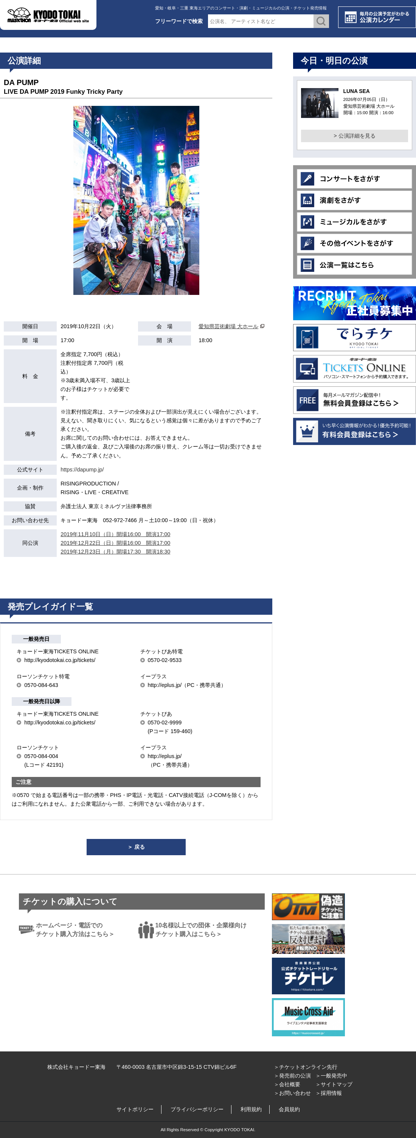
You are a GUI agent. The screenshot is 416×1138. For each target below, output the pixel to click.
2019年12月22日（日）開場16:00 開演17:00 (115, 543)
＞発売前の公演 (292, 1076)
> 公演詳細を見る (354, 136)
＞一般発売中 (331, 1076)
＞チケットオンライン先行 (305, 1067)
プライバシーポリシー (197, 1109)
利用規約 (251, 1109)
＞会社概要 (287, 1084)
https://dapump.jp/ (82, 470)
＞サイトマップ (333, 1084)
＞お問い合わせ (292, 1093)
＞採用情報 (328, 1093)
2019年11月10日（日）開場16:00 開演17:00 (115, 534)
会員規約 (289, 1109)
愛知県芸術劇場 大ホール (228, 326)
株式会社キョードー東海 (76, 1067)
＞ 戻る (136, 847)
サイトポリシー (135, 1109)
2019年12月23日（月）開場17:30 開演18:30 (115, 552)
